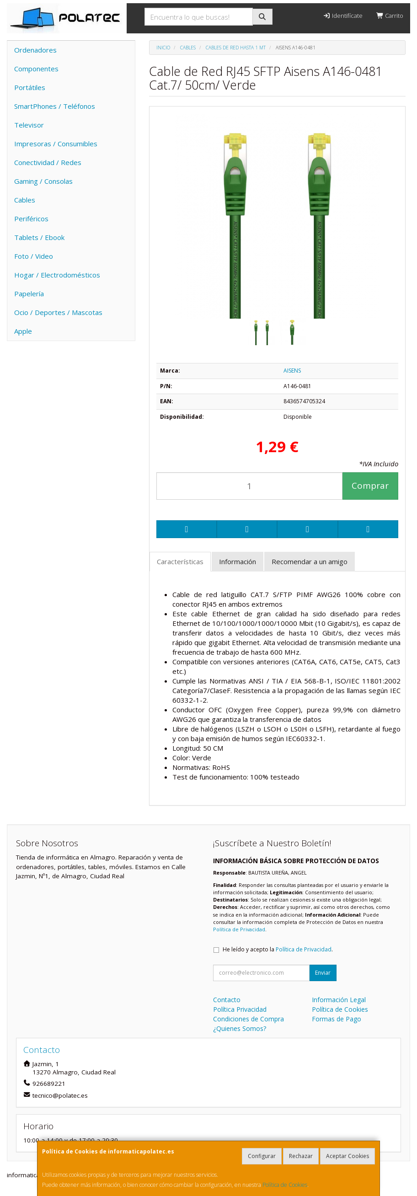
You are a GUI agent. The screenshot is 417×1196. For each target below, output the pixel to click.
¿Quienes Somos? (239, 1028)
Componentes (36, 68)
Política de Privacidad (239, 929)
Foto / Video (33, 256)
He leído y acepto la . (278, 949)
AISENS (292, 370)
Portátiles (29, 87)
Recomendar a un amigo (310, 561)
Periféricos (31, 218)
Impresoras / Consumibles (55, 143)
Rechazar (301, 1156)
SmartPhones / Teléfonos (54, 106)
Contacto (227, 999)
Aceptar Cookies (347, 1156)
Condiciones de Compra (248, 1018)
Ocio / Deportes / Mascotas (58, 312)
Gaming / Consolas (43, 181)
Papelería (29, 293)
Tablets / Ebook (39, 237)
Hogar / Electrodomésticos (57, 274)
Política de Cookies (284, 1185)
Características (180, 561)
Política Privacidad (240, 1009)
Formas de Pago (336, 1018)
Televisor (29, 124)
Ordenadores (35, 49)
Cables (24, 199)
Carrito (389, 15)
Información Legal (339, 999)
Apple (23, 331)
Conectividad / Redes (47, 162)
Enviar (323, 973)
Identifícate (342, 15)
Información (237, 561)
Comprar (370, 485)
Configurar (262, 1156)
